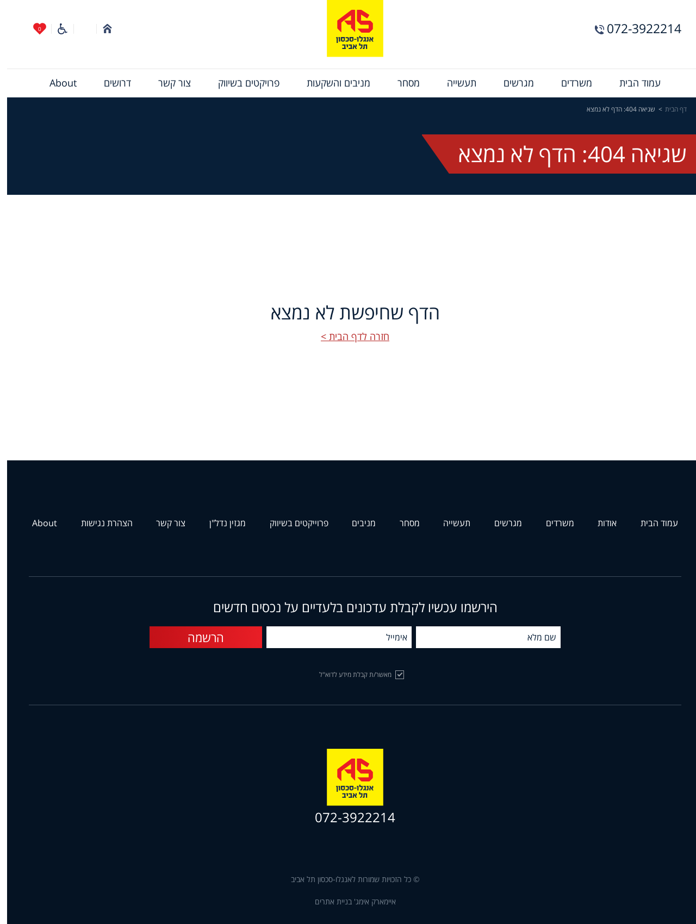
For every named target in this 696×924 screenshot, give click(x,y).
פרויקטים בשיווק (241, 83)
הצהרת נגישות (100, 523)
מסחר (401, 83)
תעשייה (454, 83)
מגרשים (511, 83)
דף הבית (669, 109)
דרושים (110, 83)
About (56, 83)
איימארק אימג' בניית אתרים (348, 902)
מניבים (357, 523)
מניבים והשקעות (331, 83)
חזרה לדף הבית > (348, 337)
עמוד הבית (633, 83)
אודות (600, 523)
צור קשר (167, 83)
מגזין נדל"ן (220, 523)
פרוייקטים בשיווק (292, 523)
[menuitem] (633, 83)
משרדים (569, 83)
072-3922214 (637, 28)
